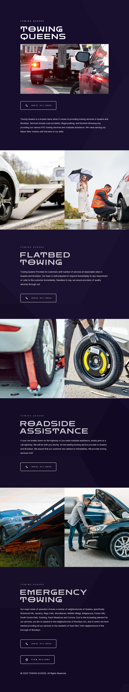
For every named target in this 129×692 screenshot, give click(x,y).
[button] (38, 105)
